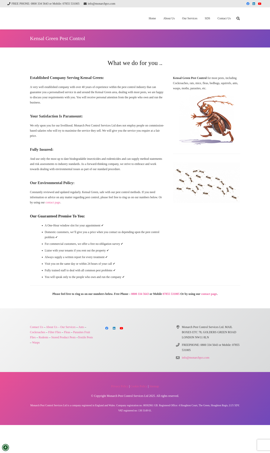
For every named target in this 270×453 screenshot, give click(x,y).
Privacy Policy (119, 386)
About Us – (53, 327)
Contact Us (36, 327)
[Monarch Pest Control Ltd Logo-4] (48, 18)
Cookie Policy (138, 386)
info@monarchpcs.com (195, 357)
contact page (53, 202)
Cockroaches (37, 332)
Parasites (78, 332)
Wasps (36, 342)
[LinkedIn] (254, 4)
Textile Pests (85, 337)
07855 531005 (171, 293)
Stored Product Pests (63, 337)
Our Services (68, 327)
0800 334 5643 (140, 293)
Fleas (67, 332)
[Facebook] (248, 4)
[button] (238, 18)
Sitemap (154, 386)
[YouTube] (260, 4)
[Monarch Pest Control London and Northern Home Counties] (206, 120)
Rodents (43, 337)
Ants (81, 327)
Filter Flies (54, 332)
